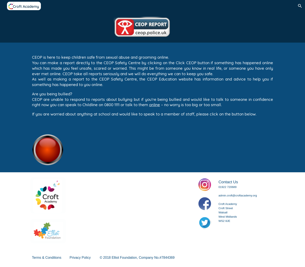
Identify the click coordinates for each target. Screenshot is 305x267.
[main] (152, 85)
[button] (300, 6)
